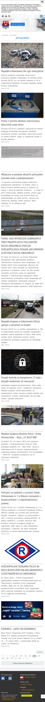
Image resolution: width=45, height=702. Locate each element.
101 (25, 656)
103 (34, 656)
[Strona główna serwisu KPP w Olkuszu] (3, 16)
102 (30, 656)
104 (39, 656)
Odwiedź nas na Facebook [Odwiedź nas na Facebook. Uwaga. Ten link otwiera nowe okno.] (3, 678)
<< (2, 656)
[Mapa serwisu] (6, 16)
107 (12, 658)
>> (27, 658)
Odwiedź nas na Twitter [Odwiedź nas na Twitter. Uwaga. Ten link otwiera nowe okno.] (6, 678)
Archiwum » (40, 652)
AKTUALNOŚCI (13, 35)
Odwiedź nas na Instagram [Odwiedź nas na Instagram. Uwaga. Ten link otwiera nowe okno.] (10, 678)
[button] (41, 16)
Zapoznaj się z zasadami (9, 698)
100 (21, 656)
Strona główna (5, 35)
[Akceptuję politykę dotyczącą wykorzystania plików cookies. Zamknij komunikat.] (42, 1)
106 (7, 658)
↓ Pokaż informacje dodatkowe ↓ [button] (22, 663)
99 (17, 656)
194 (20, 658)
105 (3, 658)
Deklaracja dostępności (27, 690)
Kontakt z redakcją (26, 684)
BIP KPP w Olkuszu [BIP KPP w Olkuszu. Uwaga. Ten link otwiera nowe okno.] (30, 677)
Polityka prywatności (8, 699)
